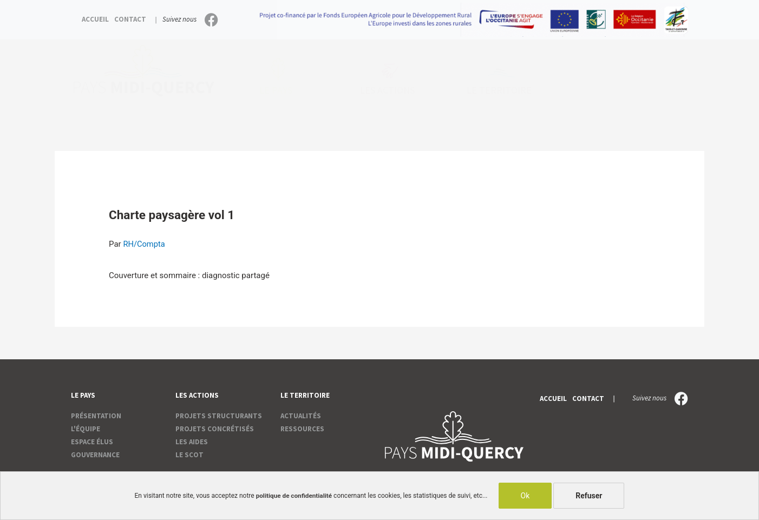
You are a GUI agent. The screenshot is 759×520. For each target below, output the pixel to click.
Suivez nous (179, 19)
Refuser (590, 495)
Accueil (95, 19)
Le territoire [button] (502, 90)
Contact (130, 19)
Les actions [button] (390, 90)
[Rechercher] (675, 86)
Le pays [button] (278, 90)
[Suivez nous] (211, 20)
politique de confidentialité (294, 495)
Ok (526, 495)
